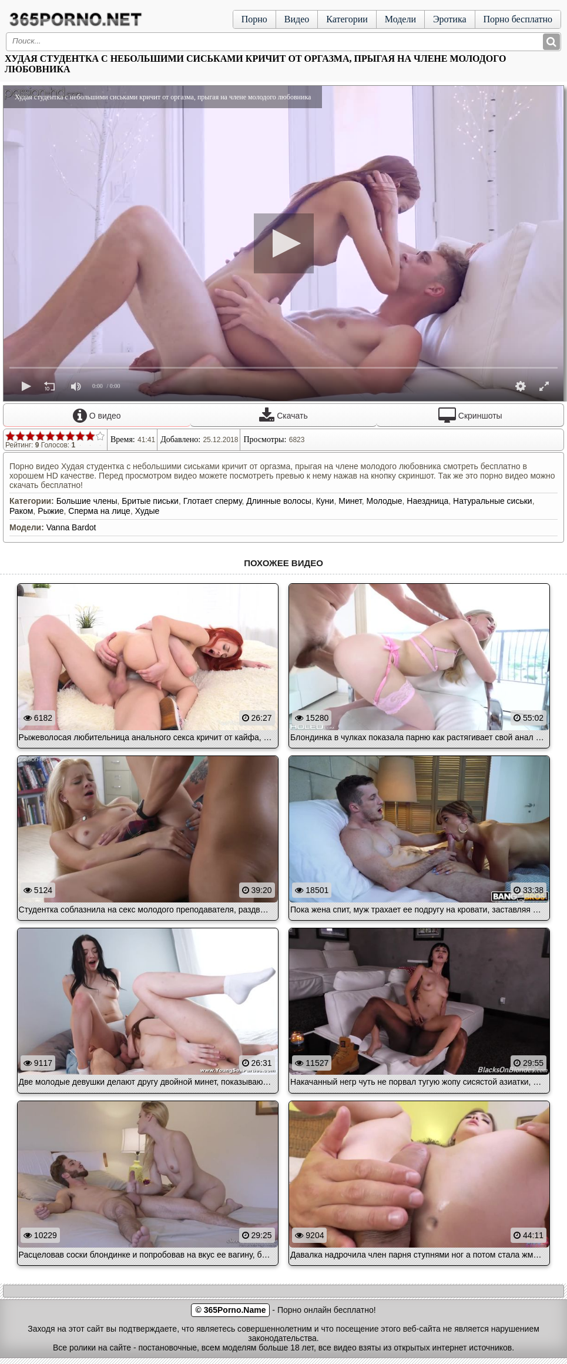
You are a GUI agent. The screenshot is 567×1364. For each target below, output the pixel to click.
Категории (347, 19)
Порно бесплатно (518, 19)
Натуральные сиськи (492, 501)
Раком (21, 511)
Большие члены (87, 501)
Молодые (384, 501)
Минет (349, 501)
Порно (254, 19)
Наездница (427, 501)
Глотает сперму (212, 501)
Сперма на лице (99, 511)
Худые (147, 511)
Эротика (450, 19)
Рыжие (50, 511)
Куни (325, 501)
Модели (400, 19)
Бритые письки (150, 501)
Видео (296, 19)
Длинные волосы (278, 501)
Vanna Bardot (71, 527)
